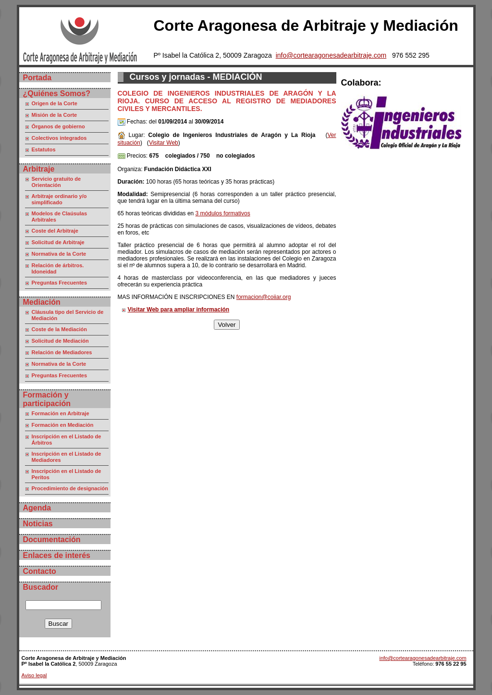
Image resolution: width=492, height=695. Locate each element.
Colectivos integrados (59, 138)
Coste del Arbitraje (55, 231)
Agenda (37, 508)
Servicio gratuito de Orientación (56, 182)
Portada (37, 78)
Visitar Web (163, 142)
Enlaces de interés (57, 555)
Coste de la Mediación (59, 329)
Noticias (38, 524)
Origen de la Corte (54, 103)
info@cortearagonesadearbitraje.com (331, 55)
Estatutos (44, 149)
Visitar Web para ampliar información (179, 309)
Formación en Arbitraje (60, 413)
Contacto (39, 571)
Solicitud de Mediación (60, 341)
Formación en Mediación (63, 425)
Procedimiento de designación (70, 488)
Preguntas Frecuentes (59, 282)
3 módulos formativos (223, 213)
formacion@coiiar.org (263, 297)
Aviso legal (34, 675)
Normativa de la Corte (59, 254)
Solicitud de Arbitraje (58, 242)
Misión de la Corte (54, 115)
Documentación (52, 539)
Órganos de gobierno (58, 126)
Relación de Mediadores (62, 352)
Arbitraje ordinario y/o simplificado (59, 199)
